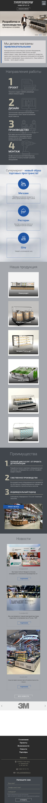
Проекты (23, 734)
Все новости (23, 688)
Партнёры (23, 744)
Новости (23, 741)
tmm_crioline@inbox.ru (23, 764)
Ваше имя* (11, 775)
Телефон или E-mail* (14, 779)
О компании (23, 731)
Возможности (23, 738)
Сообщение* (12, 783)
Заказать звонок (23, 9)
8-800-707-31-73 (23, 5)
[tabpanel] (23, 23)
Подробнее (24, 577)
